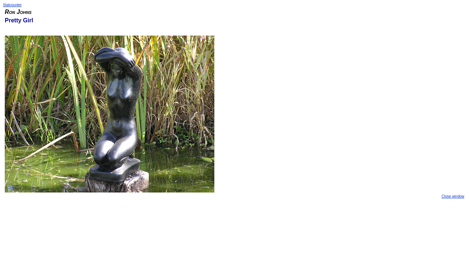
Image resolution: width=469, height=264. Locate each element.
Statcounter (12, 5)
